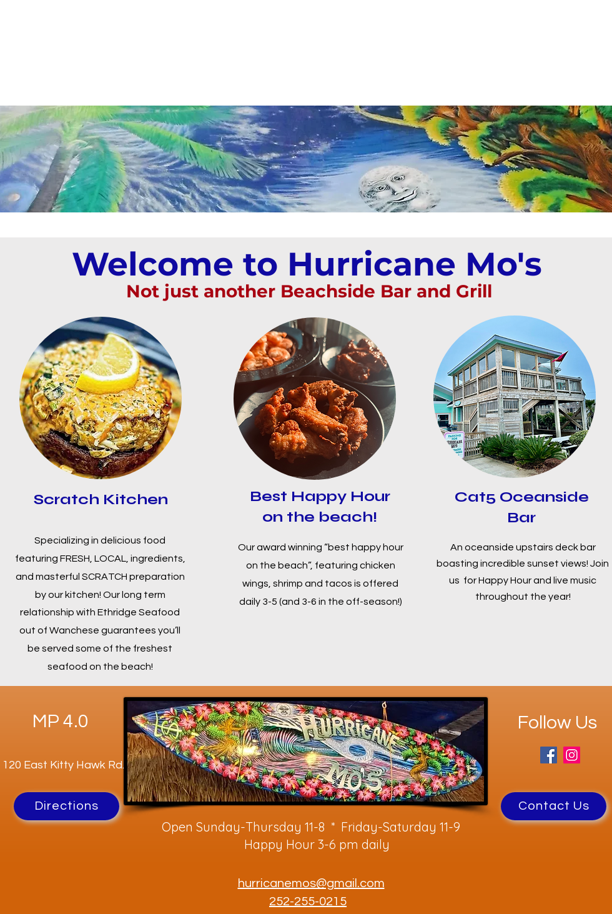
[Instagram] (571, 755)
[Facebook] (548, 755)
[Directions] (66, 806)
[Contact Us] (553, 806)
